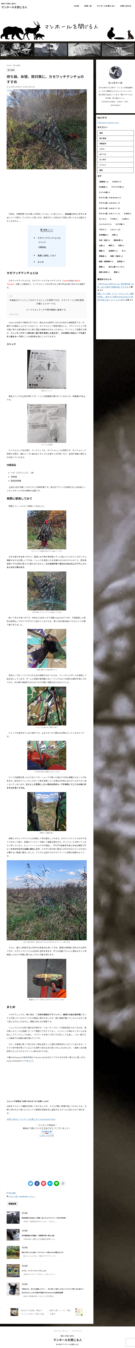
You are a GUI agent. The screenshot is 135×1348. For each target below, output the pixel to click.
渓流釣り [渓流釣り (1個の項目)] (113, 251)
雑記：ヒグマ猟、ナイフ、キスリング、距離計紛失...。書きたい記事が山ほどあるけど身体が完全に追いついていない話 (115, 296)
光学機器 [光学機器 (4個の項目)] (103, 235)
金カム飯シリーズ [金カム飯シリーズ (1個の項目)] (116, 266)
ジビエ (101, 149)
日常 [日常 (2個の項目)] (121, 245)
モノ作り (102, 159)
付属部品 (42, 247)
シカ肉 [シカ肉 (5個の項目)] (125, 219)
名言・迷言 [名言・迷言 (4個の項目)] (104, 240)
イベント (102, 165)
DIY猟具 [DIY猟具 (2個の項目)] (103, 187)
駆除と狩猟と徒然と (68, 1336)
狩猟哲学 (102, 143)
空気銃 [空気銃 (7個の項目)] (120, 261)
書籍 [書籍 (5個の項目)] (102, 251)
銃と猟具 (12, 1193)
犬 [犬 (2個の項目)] (124, 251)
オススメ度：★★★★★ (18, 1196)
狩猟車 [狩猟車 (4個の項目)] (102, 256)
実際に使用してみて (47, 255)
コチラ (31, 1060)
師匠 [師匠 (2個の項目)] (111, 245)
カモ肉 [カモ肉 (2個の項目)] (127, 213)
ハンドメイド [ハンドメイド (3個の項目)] (105, 224)
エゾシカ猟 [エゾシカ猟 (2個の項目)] (104, 192)
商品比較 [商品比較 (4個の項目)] (118, 240)
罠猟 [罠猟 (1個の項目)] (102, 266)
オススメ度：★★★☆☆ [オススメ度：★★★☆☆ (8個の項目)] (109, 208)
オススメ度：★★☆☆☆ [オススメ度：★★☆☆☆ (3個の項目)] (109, 213)
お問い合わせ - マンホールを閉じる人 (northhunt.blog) (31, 1119)
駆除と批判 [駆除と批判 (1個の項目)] (104, 272)
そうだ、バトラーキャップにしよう (34, 1270)
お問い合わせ (125, 6)
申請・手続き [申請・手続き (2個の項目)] (116, 256)
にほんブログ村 (46, 1135)
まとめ (41, 261)
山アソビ (102, 154)
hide (50, 229)
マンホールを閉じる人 (14, 7)
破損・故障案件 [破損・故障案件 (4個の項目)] (106, 261)
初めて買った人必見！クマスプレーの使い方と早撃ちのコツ (43, 1252)
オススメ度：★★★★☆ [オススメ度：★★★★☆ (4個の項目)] (109, 203)
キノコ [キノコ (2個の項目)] (102, 219)
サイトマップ (77, 1331)
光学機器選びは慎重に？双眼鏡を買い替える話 (38, 1235)
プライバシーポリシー (61, 1331)
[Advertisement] (47, 190)
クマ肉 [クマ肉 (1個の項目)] (114, 219)
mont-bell (14, 314)
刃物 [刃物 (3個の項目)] (115, 235)
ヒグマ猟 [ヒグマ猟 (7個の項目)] (119, 224)
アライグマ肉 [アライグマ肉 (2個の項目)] (117, 187)
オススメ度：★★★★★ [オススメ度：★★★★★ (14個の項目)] (110, 197)
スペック (42, 242)
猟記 (101, 133)
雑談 (101, 170)
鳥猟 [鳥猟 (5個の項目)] (116, 272)
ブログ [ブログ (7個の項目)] (102, 229)
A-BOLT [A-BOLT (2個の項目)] (116, 181)
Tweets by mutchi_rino (108, 122)
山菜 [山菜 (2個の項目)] (102, 245)
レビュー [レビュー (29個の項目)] (115, 229)
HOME (76, 6)
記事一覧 (88, 6)
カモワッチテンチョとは (49, 237)
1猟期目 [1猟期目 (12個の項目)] (103, 181)
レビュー (32, 1196)
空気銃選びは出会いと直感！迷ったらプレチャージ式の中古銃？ (44, 1218)
